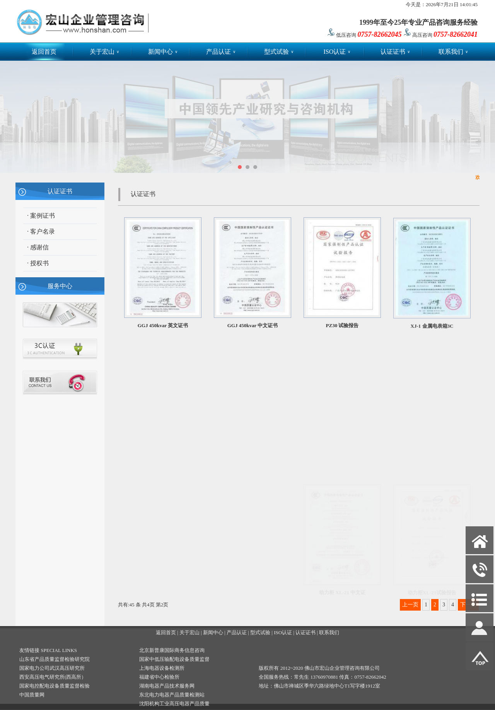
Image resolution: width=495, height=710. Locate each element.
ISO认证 (336, 52)
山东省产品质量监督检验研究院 (54, 659)
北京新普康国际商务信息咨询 (172, 650)
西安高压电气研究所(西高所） (52, 677)
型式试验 (279, 52)
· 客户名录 (41, 231)
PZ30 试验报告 (342, 326)
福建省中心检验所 (159, 677)
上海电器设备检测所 (161, 668)
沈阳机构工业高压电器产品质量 (174, 704)
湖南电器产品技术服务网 (167, 686)
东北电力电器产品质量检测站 (172, 695)
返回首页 (44, 51)
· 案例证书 (41, 215)
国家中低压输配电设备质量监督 (174, 659)
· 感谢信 (38, 247)
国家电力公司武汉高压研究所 (52, 668)
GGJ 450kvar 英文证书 (163, 325)
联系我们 (453, 52)
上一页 (410, 605)
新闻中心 (163, 52)
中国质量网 (31, 695)
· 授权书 (38, 263)
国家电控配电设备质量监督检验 (54, 686)
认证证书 (395, 52)
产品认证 (221, 52)
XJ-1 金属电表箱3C (432, 328)
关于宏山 (104, 52)
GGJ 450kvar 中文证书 (252, 325)
